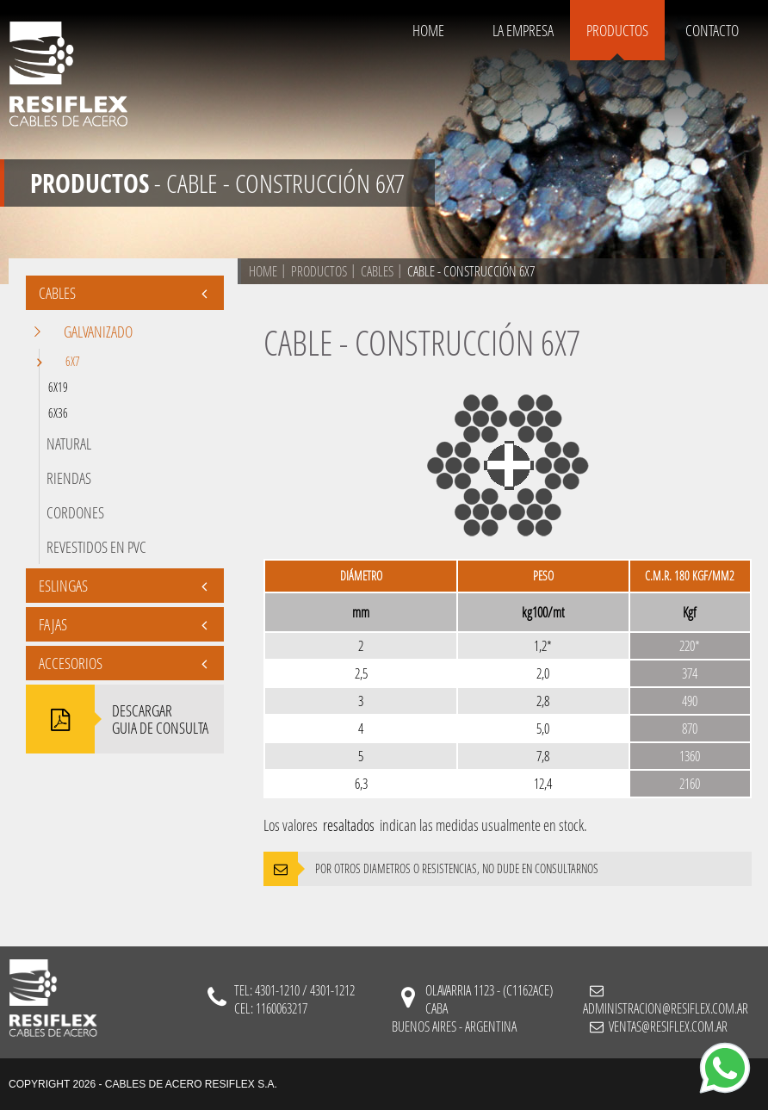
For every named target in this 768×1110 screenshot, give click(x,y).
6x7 (64, 362)
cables (377, 271)
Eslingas (123, 585)
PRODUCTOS (617, 30)
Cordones (75, 512)
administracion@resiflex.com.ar (665, 1008)
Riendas (68, 478)
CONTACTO (712, 30)
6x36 (58, 413)
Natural (68, 443)
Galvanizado (89, 331)
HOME (428, 30)
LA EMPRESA (523, 30)
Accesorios (123, 663)
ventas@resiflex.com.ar (667, 1026)
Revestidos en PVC (96, 546)
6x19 (58, 387)
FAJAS (123, 624)
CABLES (123, 293)
